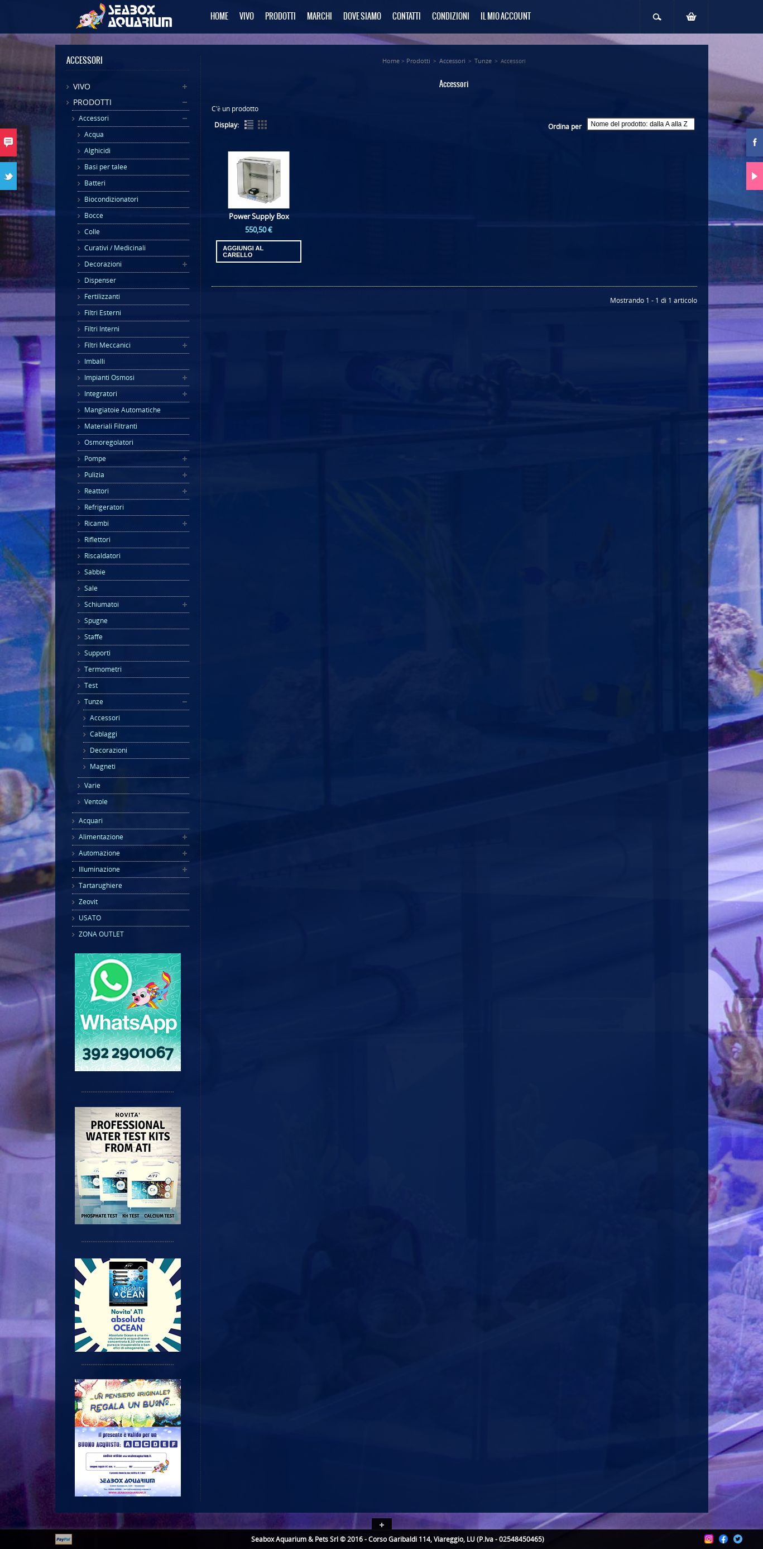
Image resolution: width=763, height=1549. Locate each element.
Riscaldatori (102, 555)
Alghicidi (97, 150)
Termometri (103, 669)
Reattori (96, 491)
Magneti (103, 766)
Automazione (99, 853)
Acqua (94, 134)
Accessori (94, 118)
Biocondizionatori (111, 199)
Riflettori (97, 539)
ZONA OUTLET (101, 934)
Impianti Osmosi (109, 377)
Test (91, 685)
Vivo (81, 86)
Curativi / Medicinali (115, 248)
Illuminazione (99, 869)
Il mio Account (506, 16)
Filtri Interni (101, 329)
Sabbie (94, 572)
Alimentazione (101, 837)
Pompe (95, 458)
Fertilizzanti (102, 296)
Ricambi (96, 523)
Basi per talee (105, 167)
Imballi (94, 361)
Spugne (96, 620)
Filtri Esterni (102, 312)
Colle (92, 231)
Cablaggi (103, 734)
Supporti (97, 653)
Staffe (93, 637)
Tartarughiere (100, 885)
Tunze (93, 701)
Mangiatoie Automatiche (122, 410)
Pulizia (94, 474)
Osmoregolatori (108, 442)
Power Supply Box (259, 216)
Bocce (93, 215)
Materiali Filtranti (110, 426)
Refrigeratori (104, 507)
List (248, 124)
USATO (90, 918)
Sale (91, 588)
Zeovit (88, 901)
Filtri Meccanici (107, 345)
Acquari (91, 820)
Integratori (100, 393)
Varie (92, 785)
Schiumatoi (101, 604)
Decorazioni (103, 264)
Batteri (94, 183)
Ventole (96, 801)
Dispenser (100, 280)
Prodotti (92, 102)
